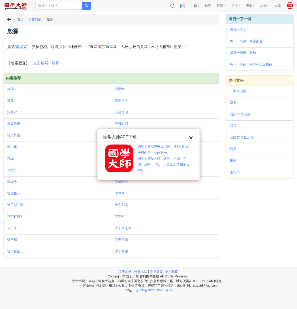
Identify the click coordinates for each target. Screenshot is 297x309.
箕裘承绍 (13, 124)
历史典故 (35, 19)
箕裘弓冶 (121, 112)
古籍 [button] (194, 6)
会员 (277, 6)
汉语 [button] (221, 6)
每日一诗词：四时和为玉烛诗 (251, 64)
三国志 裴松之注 (242, 137)
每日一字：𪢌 (238, 29)
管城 (10, 158)
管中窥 (12, 147)
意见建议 (156, 272)
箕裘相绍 (121, 124)
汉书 (233, 102)
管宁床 (12, 228)
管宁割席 (121, 205)
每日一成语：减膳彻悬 (246, 41)
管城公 (12, 170)
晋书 (233, 149)
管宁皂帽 (121, 239)
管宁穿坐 (13, 251)
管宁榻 (12, 239)
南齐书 (235, 172)
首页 (20, 19)
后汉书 (235, 126)
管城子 (12, 181)
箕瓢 (10, 100)
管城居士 (121, 181)
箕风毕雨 (13, 135)
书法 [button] (235, 6)
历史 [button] (250, 6)
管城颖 (120, 193)
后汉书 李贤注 (240, 114)
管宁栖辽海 (123, 228)
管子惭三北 (15, 205)
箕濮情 (120, 89)
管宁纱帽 (121, 251)
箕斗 (10, 89)
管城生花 (13, 193)
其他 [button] (264, 6)
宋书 (233, 160)
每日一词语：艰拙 (243, 53)
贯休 (62, 47)
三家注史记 (238, 91)
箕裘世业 (121, 100)
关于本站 (125, 272)
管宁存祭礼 (15, 216)
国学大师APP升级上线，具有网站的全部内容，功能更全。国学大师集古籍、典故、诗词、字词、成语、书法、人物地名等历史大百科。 (164, 159)
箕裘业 (12, 112)
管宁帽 (120, 216)
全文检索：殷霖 (46, 63)
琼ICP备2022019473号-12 (154, 290)
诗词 (208, 6)
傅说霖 (21, 47)
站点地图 (171, 272)
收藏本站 (140, 272)
